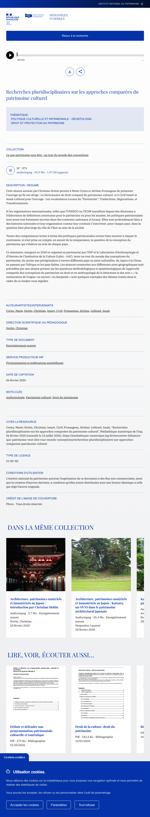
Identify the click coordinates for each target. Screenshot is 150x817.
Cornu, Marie (14, 311)
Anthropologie (15, 397)
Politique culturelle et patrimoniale (40, 119)
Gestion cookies (14, 757)
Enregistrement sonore (21, 345)
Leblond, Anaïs (100, 311)
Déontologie (81, 119)
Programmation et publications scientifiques (34, 363)
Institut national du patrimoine (118, 4)
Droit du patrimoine (65, 397)
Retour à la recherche (75, 35)
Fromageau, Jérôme (76, 311)
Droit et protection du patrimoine (38, 123)
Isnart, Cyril (54, 311)
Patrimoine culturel (38, 397)
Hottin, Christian (35, 311)
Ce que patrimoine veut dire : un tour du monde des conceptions (47, 155)
